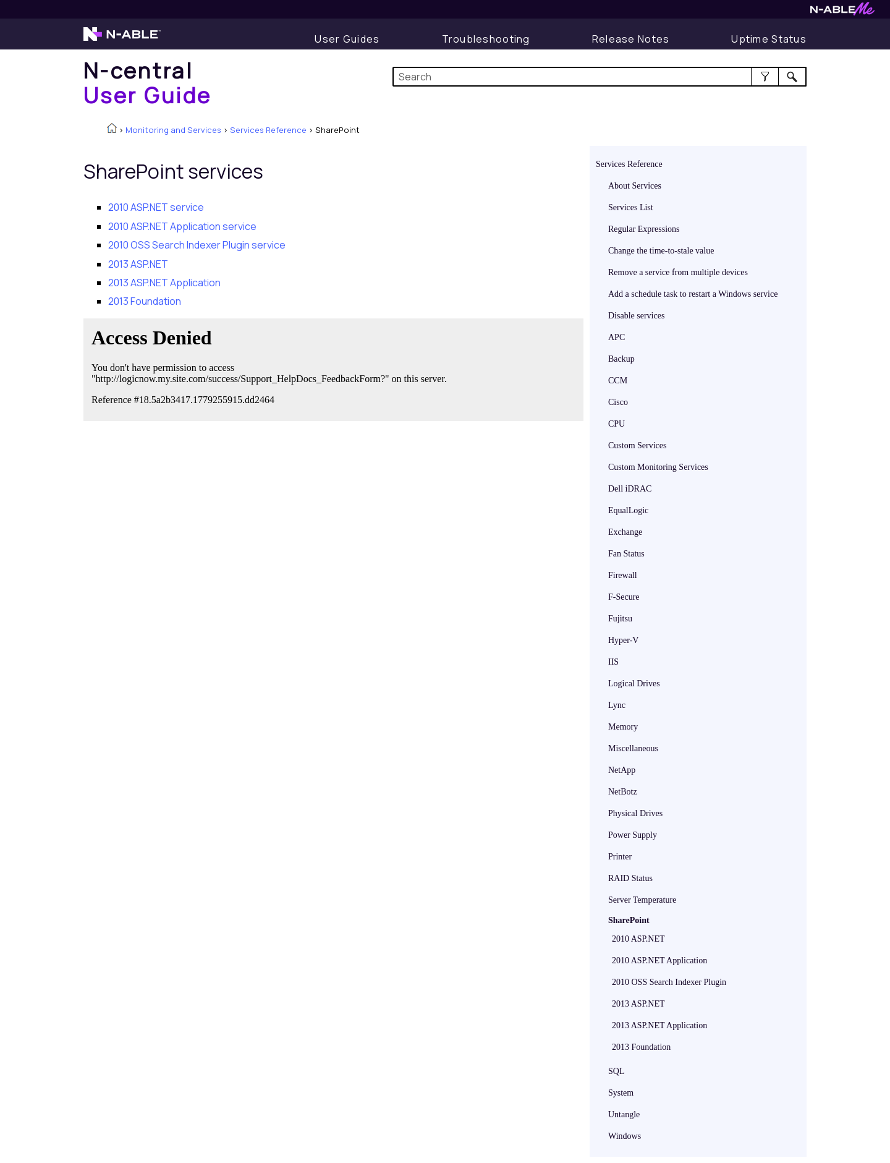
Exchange (625, 532)
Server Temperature (642, 900)
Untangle (624, 1114)
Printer (620, 856)
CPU (616, 423)
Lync (616, 705)
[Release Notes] (631, 39)
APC (616, 337)
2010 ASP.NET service (156, 207)
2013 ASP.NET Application (659, 1025)
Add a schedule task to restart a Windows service (693, 294)
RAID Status (630, 878)
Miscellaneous (633, 748)
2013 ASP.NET (638, 1003)
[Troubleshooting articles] (486, 39)
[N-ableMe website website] (842, 12)
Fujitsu (620, 618)
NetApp (621, 770)
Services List (630, 207)
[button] (765, 77)
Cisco (618, 402)
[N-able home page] (122, 39)
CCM (617, 380)
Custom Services (637, 445)
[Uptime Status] (769, 39)
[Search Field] (599, 77)
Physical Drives (635, 813)
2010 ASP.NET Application (659, 960)
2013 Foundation (641, 1047)
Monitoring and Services (173, 129)
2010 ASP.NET (638, 939)
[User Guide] (347, 39)
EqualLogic (628, 510)
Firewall (622, 575)
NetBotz (622, 791)
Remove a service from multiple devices (678, 272)
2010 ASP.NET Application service (182, 226)
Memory (623, 726)
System (621, 1092)
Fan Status (626, 553)
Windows (624, 1136)
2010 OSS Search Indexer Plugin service (197, 245)
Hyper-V (623, 640)
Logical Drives (634, 683)
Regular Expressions (643, 229)
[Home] (147, 82)
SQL (616, 1071)
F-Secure (624, 597)
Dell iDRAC (629, 488)
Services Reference (268, 129)
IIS (613, 662)
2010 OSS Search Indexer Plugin (669, 982)
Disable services (636, 315)
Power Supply (632, 835)
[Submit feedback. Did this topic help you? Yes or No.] (272, 368)
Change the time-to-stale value (661, 250)
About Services (634, 185)
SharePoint (629, 920)
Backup (621, 359)
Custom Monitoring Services (658, 467)
